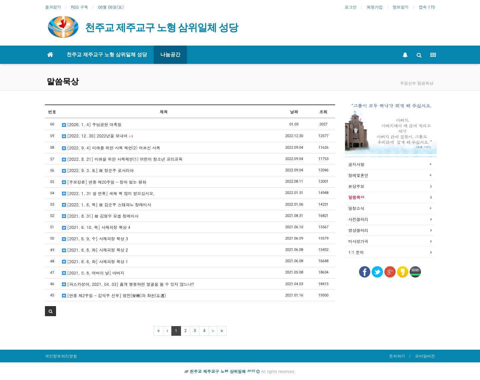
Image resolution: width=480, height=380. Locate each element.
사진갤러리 (358, 219)
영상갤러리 (358, 230)
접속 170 (427, 7)
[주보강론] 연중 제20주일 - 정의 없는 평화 (104, 182)
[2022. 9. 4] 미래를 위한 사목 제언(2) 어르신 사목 (111, 147)
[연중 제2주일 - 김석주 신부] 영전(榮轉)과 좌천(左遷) (114, 295)
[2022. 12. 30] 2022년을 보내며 (97, 135)
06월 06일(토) (111, 7)
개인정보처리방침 (61, 356)
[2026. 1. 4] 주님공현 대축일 (92, 124)
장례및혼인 (358, 175)
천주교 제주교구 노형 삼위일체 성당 (107, 55)
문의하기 (397, 356)
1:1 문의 (356, 252)
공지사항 (356, 164)
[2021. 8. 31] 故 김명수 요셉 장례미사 (100, 216)
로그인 (351, 7)
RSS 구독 (79, 7)
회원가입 (375, 7)
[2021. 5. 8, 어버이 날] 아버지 (93, 273)
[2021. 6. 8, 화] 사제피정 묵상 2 (95, 250)
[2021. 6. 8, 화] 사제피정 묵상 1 (95, 261)
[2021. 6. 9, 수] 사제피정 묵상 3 (95, 238)
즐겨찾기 (53, 7)
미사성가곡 (358, 241)
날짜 (294, 111)
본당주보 (356, 186)
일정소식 (356, 208)
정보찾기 (401, 7)
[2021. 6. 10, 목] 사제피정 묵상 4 (96, 227)
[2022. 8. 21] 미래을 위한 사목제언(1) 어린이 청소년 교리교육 (122, 159)
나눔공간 (170, 55)
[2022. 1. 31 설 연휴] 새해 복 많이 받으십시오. (108, 193)
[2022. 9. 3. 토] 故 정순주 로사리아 (98, 170)
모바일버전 (425, 356)
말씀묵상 (63, 81)
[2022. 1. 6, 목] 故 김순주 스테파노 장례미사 (106, 204)
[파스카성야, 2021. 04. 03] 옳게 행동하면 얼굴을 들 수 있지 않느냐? (128, 284)
